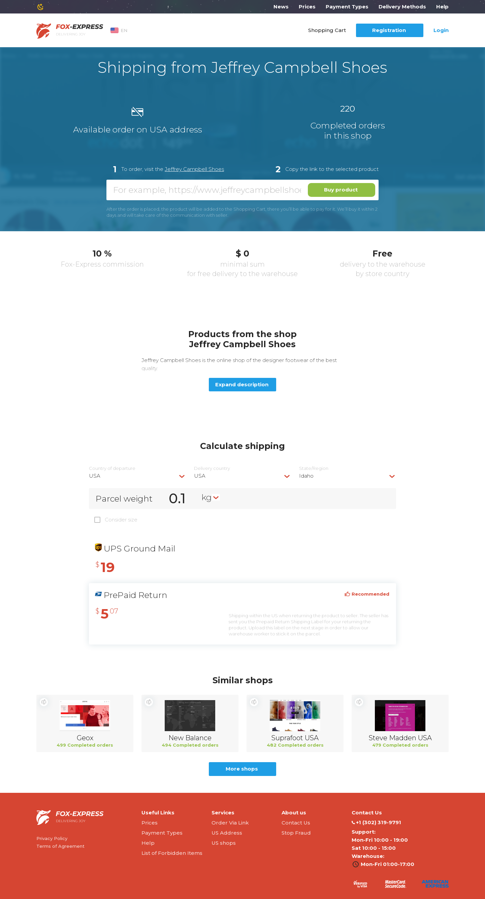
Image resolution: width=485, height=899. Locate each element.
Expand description (241, 384)
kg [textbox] (206, 497)
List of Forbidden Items (171, 853)
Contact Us (296, 822)
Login (441, 30)
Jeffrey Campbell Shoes (194, 169)
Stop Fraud (296, 833)
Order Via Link (230, 822)
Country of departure (112, 468)
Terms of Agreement (60, 846)
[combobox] (137, 475)
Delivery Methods (402, 6)
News (281, 6)
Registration (389, 30)
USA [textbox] (94, 476)
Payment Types (347, 6)
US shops (224, 843)
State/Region (313, 468)
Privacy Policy (51, 838)
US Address (227, 833)
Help (442, 6)
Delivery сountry (212, 468)
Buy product (341, 189)
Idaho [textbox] (306, 476)
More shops (242, 769)
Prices (307, 6)
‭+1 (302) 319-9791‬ (376, 822)
